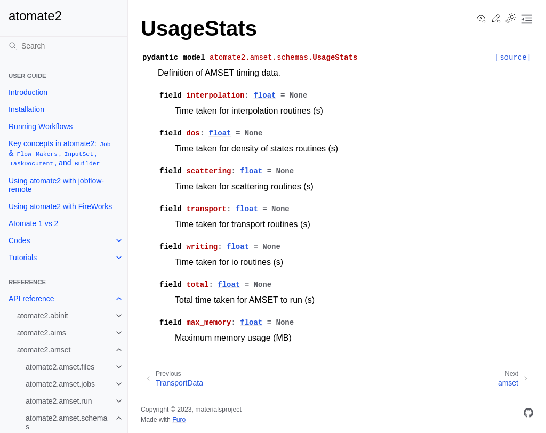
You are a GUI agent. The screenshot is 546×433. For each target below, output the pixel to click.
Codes (19, 240)
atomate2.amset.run (59, 401)
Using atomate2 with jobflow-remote (56, 185)
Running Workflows (41, 126)
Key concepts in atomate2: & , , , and (60, 153)
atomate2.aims (41, 332)
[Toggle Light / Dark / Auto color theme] (510, 19)
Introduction (28, 92)
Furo (179, 419)
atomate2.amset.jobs (60, 384)
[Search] (63, 45)
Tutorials (23, 257)
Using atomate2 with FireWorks (60, 206)
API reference (31, 298)
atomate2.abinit (42, 315)
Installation (26, 109)
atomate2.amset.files (60, 367)
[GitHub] (528, 414)
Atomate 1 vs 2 (33, 223)
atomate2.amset (43, 350)
